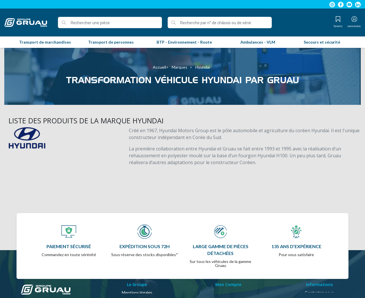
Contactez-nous (319, 269)
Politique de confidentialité (137, 290)
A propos (137, 283)
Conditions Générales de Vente (137, 276)
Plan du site (319, 276)
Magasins (319, 283)
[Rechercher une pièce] (110, 22)
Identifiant (228, 269)
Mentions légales (137, 269)
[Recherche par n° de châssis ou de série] (220, 22)
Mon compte (228, 276)
